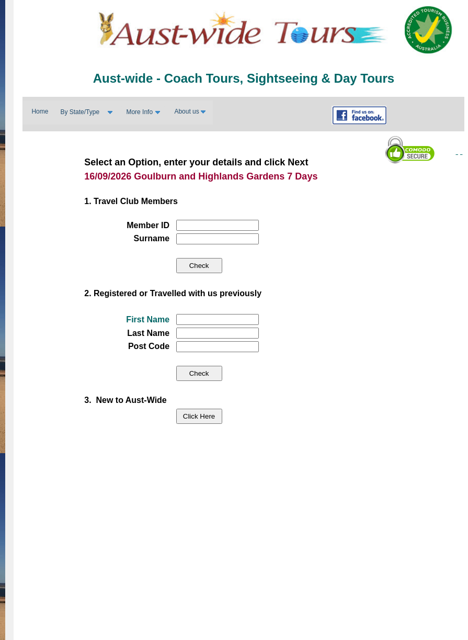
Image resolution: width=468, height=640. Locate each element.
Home (39, 111)
